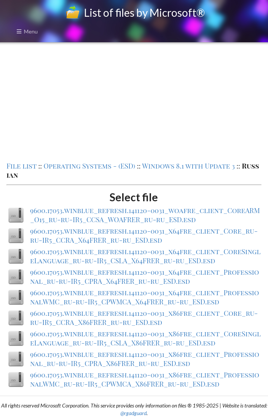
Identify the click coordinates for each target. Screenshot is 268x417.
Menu (27, 31)
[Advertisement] (134, 101)
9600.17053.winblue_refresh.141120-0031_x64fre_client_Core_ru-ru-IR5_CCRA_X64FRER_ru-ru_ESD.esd (144, 235)
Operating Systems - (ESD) (89, 165)
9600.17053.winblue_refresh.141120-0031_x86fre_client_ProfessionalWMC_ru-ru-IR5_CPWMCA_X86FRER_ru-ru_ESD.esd (144, 379)
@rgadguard (133, 413)
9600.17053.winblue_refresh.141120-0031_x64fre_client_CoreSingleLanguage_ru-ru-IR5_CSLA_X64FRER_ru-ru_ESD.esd (145, 256)
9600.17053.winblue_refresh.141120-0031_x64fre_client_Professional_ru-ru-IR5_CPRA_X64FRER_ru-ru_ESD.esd (144, 276)
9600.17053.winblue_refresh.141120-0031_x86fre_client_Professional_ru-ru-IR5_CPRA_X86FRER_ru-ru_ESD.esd (144, 359)
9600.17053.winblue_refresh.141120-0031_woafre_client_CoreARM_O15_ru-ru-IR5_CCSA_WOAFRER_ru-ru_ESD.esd (145, 215)
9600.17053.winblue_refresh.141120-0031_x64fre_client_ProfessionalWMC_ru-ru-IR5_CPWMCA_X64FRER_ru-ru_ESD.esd (144, 297)
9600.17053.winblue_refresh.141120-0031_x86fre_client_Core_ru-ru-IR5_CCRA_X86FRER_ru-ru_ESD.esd (144, 318)
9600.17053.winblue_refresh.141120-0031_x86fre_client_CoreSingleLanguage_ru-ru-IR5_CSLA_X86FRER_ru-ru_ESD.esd (145, 338)
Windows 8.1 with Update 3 (188, 165)
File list (21, 165)
